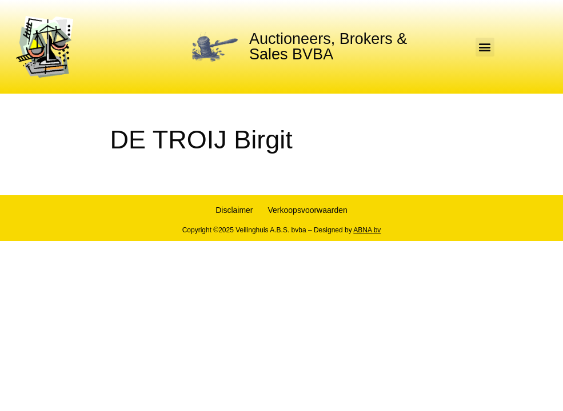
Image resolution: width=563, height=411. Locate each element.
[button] (485, 47)
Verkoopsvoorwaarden (308, 210)
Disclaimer (234, 210)
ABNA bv (367, 230)
